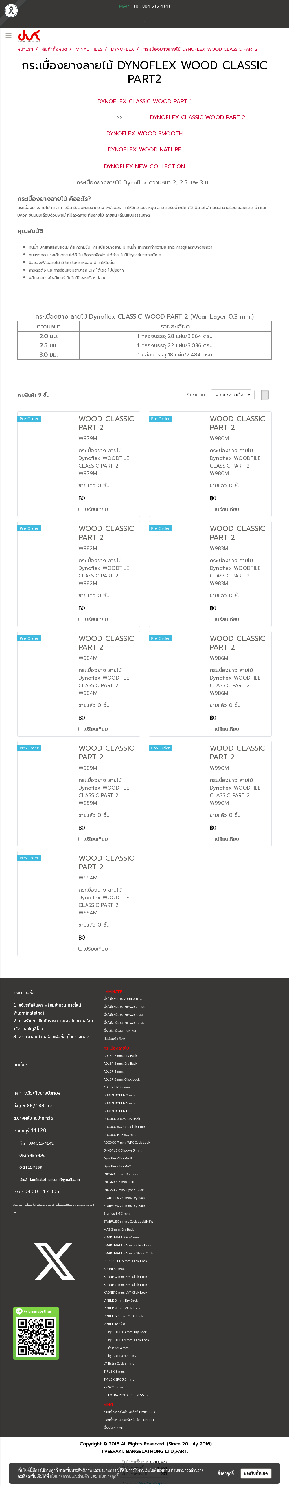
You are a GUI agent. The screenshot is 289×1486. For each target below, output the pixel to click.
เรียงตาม (198, 395)
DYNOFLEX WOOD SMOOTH (144, 133)
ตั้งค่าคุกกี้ (226, 1473)
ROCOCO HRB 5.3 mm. (120, 1134)
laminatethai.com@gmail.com (55, 1180)
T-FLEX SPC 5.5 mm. (119, 1379)
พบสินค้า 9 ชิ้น (33, 395)
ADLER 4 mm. (114, 1071)
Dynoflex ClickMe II (118, 1158)
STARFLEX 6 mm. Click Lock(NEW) (129, 1221)
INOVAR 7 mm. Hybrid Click (124, 1189)
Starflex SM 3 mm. (117, 1213)
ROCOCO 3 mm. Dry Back (122, 1118)
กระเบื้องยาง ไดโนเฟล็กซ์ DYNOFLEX (129, 1412)
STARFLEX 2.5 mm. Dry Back (124, 1205)
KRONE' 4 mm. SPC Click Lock (125, 1276)
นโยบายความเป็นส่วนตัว (69, 1476)
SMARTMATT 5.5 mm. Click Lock (128, 1245)
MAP (124, 6)
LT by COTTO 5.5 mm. (120, 1355)
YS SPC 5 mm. (114, 1387)
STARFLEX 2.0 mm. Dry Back (124, 1197)
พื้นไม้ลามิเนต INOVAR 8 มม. (123, 1015)
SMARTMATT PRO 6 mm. (122, 1237)
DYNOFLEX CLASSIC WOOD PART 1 (144, 101)
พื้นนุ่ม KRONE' (114, 1427)
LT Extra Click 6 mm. (119, 1363)
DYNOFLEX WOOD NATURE (144, 149)
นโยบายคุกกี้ (109, 1476)
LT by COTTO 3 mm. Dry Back (125, 1332)
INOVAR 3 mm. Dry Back (121, 1174)
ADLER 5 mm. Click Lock (122, 1079)
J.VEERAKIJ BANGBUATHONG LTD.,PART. (145, 1451)
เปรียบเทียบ (96, 509)
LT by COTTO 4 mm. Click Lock (126, 1339)
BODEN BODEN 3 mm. (119, 1095)
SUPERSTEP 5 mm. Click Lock (125, 1260)
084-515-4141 (41, 1143)
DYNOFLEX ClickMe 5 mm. (123, 1150)
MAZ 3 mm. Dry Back (119, 1229)
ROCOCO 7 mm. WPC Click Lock (127, 1142)
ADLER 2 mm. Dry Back (120, 1055)
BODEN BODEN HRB (118, 1110)
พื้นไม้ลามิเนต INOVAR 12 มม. (124, 1022)
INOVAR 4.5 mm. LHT (119, 1181)
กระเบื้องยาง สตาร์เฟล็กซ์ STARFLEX (129, 1419)
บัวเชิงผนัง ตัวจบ (115, 1038)
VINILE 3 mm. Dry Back (121, 1300)
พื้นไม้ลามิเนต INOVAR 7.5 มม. (125, 1007)
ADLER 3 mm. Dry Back (120, 1063)
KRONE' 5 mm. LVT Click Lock (125, 1292)
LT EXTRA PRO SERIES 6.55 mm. (127, 1395)
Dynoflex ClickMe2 (117, 1166)
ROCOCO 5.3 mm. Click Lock (124, 1126)
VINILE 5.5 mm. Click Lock (123, 1316)
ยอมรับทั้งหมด (256, 1473)
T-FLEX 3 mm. (114, 1371)
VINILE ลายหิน (114, 1324)
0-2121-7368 (30, 1167)
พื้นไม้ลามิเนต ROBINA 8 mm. (124, 999)
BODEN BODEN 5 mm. (119, 1103)
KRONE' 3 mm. (114, 1268)
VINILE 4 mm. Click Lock (122, 1308)
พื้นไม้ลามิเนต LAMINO (120, 1030)
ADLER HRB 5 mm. (117, 1087)
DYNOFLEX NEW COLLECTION (144, 166)
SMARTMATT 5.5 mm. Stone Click (128, 1253)
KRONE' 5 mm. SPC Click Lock (125, 1284)
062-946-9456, (29, 1155)
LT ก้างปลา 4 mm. (116, 1347)
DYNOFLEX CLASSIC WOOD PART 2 (197, 117)
